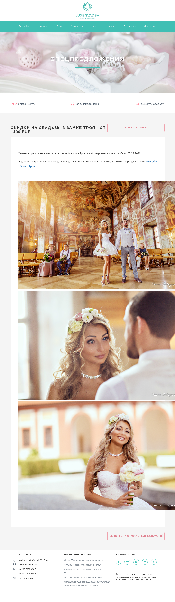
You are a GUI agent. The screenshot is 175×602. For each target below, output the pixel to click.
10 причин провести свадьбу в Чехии (82, 565)
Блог (94, 26)
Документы (77, 26)
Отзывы (110, 26)
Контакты (149, 26)
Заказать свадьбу (152, 104)
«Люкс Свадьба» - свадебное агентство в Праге (84, 571)
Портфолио (129, 26)
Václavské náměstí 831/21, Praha (34, 560)
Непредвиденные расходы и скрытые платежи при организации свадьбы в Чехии (87, 583)
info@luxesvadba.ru (28, 565)
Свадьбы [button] (25, 26)
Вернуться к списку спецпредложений (136, 536)
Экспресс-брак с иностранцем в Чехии (83, 577)
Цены (59, 26)
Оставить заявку (136, 128)
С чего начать (26, 104)
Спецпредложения (88, 104)
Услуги (43, 26)
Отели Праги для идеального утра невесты (85, 560)
